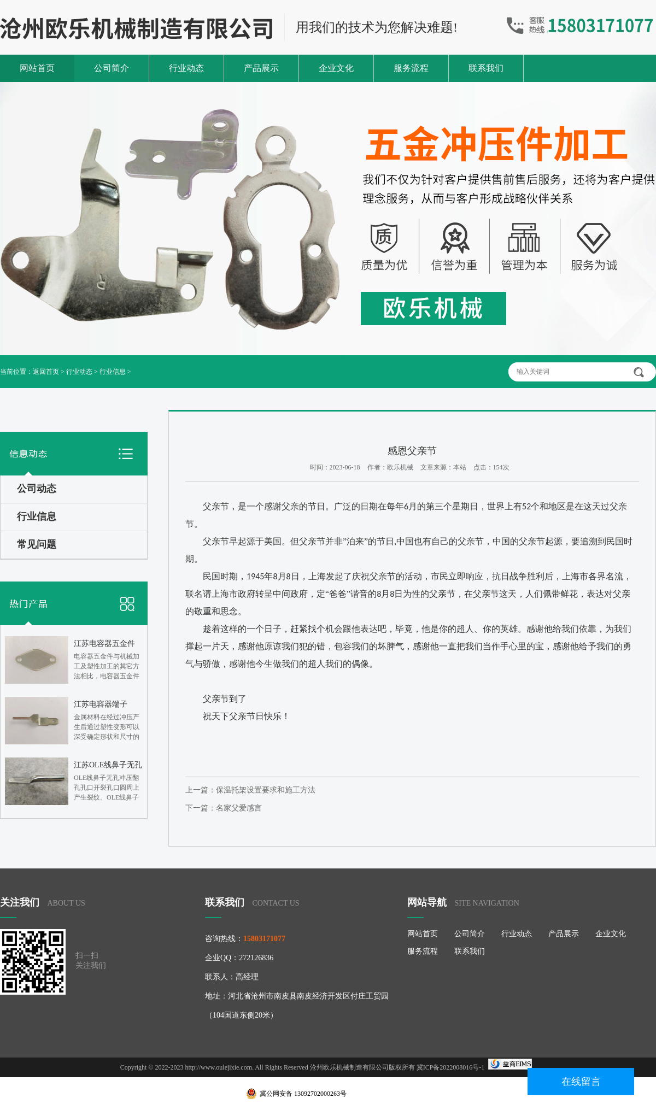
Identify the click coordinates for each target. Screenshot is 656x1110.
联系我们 (485, 68)
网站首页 (37, 68)
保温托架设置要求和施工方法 (265, 790)
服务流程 (411, 68)
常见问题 (36, 544)
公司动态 (36, 488)
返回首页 (46, 371)
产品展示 (261, 68)
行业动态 (186, 68)
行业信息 (112, 371)
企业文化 (336, 68)
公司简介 (111, 68)
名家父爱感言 (239, 808)
